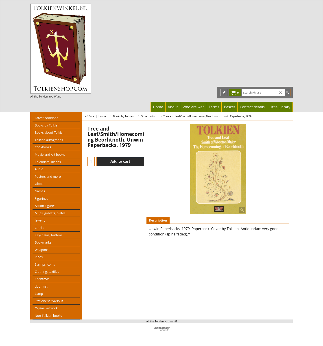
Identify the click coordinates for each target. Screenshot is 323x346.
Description (158, 220)
